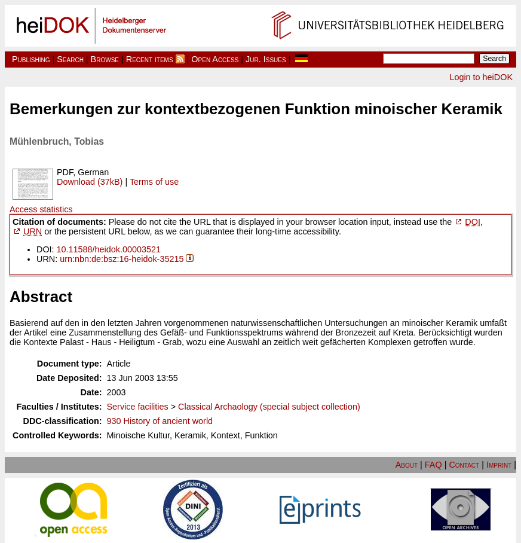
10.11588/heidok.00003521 (109, 249)
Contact (464, 464)
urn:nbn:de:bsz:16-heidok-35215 (121, 259)
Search (70, 59)
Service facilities (137, 406)
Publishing (31, 59)
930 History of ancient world (160, 421)
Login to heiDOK (481, 77)
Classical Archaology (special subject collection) (269, 406)
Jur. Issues (266, 59)
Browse (105, 59)
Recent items (149, 59)
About (407, 464)
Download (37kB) (89, 182)
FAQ (433, 464)
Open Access (214, 59)
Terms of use (154, 182)
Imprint (498, 464)
